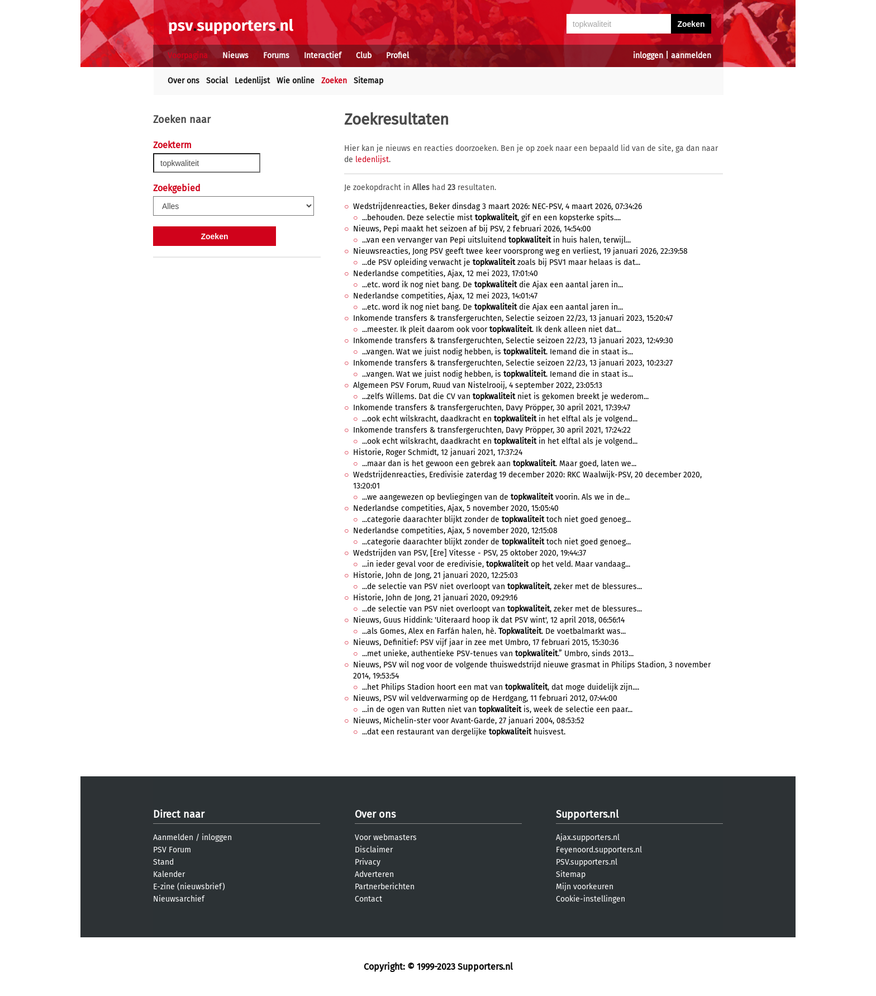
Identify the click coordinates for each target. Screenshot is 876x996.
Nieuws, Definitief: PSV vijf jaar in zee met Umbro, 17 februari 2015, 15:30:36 (485, 642)
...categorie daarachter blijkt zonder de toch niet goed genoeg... (496, 519)
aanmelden (691, 55)
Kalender (169, 874)
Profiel (397, 55)
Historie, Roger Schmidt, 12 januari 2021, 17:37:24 (437, 452)
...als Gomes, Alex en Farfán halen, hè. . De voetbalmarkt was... (494, 631)
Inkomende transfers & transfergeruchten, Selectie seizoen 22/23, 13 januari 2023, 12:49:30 (513, 340)
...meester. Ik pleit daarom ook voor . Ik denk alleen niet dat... (491, 329)
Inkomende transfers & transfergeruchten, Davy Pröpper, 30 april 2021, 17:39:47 (491, 407)
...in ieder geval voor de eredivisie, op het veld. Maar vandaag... (496, 564)
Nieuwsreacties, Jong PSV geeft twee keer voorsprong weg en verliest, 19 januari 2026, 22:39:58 (520, 251)
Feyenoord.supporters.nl (599, 850)
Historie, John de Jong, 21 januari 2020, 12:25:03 (435, 575)
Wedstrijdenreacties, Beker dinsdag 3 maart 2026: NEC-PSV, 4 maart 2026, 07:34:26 (497, 206)
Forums (276, 55)
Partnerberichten (385, 886)
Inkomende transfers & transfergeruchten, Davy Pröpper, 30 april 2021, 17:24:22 (492, 430)
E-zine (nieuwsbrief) (189, 886)
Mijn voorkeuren (584, 886)
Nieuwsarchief (178, 899)
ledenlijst (372, 159)
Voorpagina (188, 55)
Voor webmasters (386, 837)
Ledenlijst (252, 81)
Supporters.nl (587, 814)
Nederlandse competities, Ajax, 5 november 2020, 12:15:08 (455, 530)
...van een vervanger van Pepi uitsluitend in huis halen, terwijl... (496, 240)
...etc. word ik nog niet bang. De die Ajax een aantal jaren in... (492, 285)
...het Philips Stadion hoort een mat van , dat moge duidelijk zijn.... (500, 687)
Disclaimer (374, 850)
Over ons (183, 81)
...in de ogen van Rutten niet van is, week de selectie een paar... (497, 709)
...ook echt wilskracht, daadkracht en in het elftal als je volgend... (499, 419)
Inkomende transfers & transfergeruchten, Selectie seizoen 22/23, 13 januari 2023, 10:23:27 (513, 363)
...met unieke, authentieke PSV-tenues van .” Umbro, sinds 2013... (498, 653)
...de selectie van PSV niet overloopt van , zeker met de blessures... (502, 586)
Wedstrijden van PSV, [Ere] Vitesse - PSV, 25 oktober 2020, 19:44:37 (469, 553)
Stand (163, 862)
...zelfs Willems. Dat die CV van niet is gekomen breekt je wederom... (505, 396)
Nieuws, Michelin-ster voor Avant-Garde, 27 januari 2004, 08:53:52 (468, 720)
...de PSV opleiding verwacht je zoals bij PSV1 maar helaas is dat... (501, 262)
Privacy (367, 862)
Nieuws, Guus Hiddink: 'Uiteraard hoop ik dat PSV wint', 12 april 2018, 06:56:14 (489, 620)
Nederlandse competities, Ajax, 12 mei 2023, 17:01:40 (445, 273)
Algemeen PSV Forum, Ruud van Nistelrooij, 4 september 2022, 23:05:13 (477, 385)
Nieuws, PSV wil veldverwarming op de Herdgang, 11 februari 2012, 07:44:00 (485, 698)
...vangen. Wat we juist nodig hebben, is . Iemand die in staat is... (497, 352)
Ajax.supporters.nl (588, 837)
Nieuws (235, 55)
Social (217, 81)
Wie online (296, 81)
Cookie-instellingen (590, 899)
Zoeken (334, 81)
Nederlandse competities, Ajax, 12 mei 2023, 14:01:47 (445, 296)
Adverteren (374, 874)
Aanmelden (173, 837)
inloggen (648, 55)
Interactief (322, 55)
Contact (368, 899)
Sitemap (368, 81)
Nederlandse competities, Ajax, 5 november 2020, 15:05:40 (456, 508)
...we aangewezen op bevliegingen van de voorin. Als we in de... (496, 497)
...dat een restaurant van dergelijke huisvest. (463, 732)
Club (364, 55)
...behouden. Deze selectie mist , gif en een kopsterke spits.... (491, 217)
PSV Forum (172, 850)
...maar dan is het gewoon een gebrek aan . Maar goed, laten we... (499, 463)
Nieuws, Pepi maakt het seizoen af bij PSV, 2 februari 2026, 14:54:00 (472, 229)
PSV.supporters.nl (586, 862)
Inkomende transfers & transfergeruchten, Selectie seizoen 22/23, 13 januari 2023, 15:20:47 (513, 318)
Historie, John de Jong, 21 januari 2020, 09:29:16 (435, 598)
